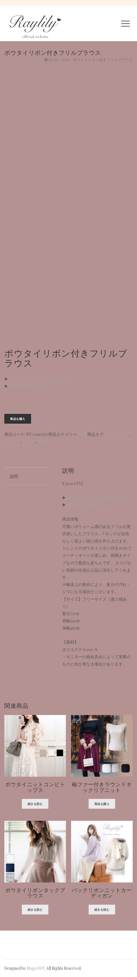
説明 (14, 476)
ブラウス (12, 441)
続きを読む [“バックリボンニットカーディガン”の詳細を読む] (102, 910)
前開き (43, 441)
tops (66, 59)
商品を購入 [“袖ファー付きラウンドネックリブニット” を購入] (102, 804)
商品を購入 (17, 419)
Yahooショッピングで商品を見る (38, 379)
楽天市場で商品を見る (28, 386)
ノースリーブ (117, 434)
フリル (29, 441)
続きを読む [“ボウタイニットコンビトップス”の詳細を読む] (35, 804)
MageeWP (35, 968)
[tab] (25, 476)
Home (54, 59)
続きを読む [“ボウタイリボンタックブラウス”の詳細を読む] (35, 910)
